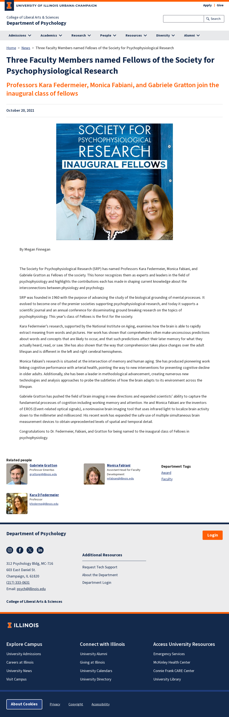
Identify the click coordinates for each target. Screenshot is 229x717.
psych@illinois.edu (31, 589)
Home (11, 48)
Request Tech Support (99, 567)
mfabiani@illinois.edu (120, 478)
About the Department (100, 575)
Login (212, 535)
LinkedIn (40, 550)
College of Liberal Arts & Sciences (33, 17)
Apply (207, 5)
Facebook (20, 550)
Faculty (167, 479)
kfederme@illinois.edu (44, 504)
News (25, 48)
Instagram (9, 550)
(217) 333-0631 (18, 582)
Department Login (96, 582)
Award (166, 472)
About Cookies (24, 704)
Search (216, 18)
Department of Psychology (36, 23)
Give (220, 5)
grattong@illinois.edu (43, 474)
